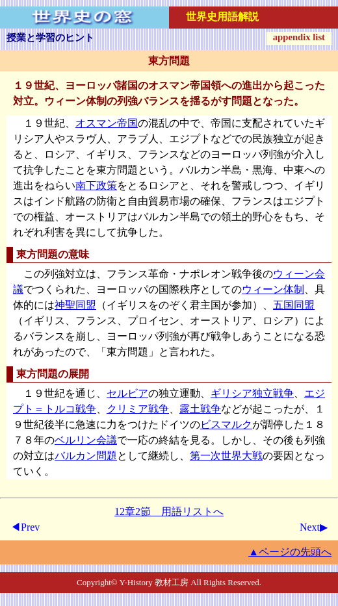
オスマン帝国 (106, 123)
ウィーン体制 (273, 289)
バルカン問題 (86, 455)
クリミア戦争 (138, 408)
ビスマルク (226, 424)
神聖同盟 (75, 304)
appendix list (299, 37)
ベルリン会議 (86, 440)
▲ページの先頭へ (290, 551)
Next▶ (314, 527)
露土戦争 (200, 408)
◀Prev (25, 527)
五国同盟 (294, 304)
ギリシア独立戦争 (252, 393)
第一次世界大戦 (226, 455)
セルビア (127, 393)
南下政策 (96, 185)
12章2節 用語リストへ (169, 511)
